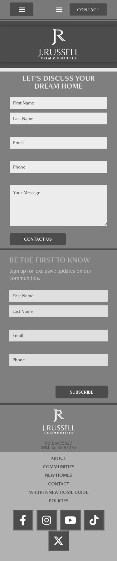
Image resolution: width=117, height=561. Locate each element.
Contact (58, 483)
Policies (59, 500)
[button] (22, 9)
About (58, 458)
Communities (59, 466)
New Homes (58, 475)
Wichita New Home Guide (58, 492)
